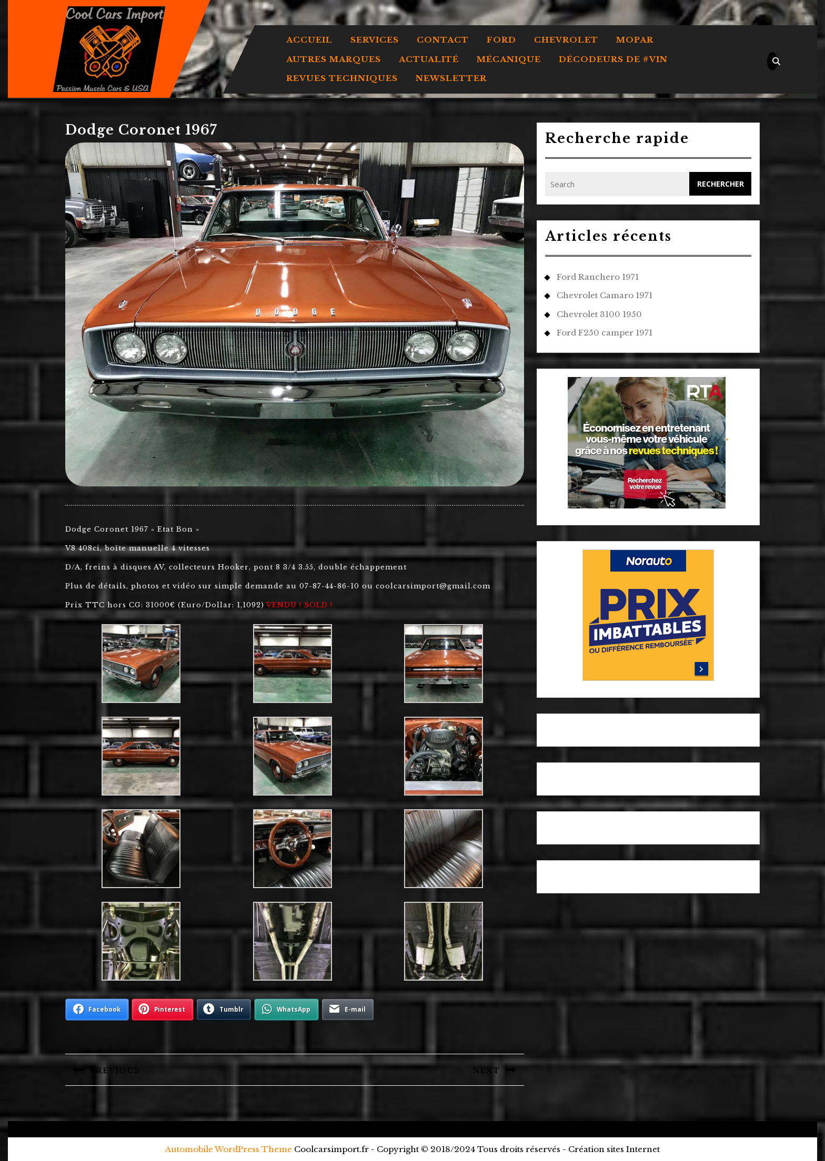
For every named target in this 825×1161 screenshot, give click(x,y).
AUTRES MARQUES (333, 59)
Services (374, 40)
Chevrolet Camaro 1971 (604, 295)
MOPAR (634, 40)
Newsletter (451, 78)
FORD (501, 40)
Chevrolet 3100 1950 (599, 314)
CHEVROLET (566, 40)
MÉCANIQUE (509, 59)
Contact (443, 40)
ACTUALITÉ (429, 59)
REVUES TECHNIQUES (342, 78)
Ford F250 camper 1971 (604, 333)
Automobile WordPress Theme (228, 1149)
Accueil (309, 40)
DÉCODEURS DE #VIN (613, 59)
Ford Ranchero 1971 (598, 277)
